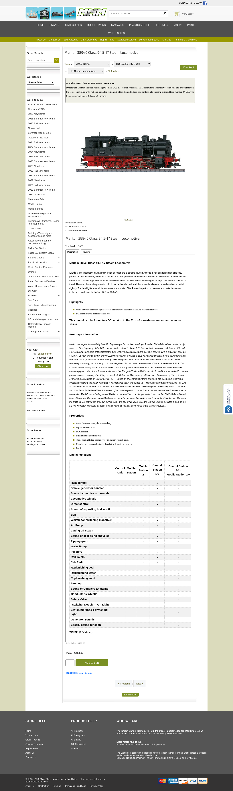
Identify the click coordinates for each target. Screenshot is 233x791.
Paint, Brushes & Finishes (41, 281)
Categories (73, 25)
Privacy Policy (96, 786)
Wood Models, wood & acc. (42, 286)
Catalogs (32, 309)
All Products (113, 71)
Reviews (86, 252)
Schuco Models (36, 257)
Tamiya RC (117, 25)
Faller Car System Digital (41, 253)
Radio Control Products (40, 267)
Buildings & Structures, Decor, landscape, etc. (44, 222)
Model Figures (35, 208)
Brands (55, 25)
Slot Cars (33, 300)
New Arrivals (34, 128)
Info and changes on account (43, 319)
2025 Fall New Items (39, 123)
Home (40, 25)
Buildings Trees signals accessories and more (40, 234)
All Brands (76, 739)
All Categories (78, 735)
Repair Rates (107, 39)
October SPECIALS (38, 137)
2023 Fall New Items (39, 156)
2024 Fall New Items (39, 142)
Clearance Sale (36, 199)
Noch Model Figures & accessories (40, 215)
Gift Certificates (89, 39)
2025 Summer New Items (41, 118)
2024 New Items (36, 151)
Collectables (34, 228)
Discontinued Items (149, 39)
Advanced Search (126, 39)
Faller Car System (37, 248)
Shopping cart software (91, 779)
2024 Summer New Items (41, 147)
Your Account (71, 39)
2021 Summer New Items (41, 189)
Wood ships (116, 33)
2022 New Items (36, 180)
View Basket (188, 14)
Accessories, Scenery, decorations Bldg (39, 242)
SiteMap (166, 39)
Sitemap (75, 748)
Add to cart (92, 662)
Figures (161, 25)
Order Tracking (32, 739)
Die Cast (32, 290)
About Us (41, 39)
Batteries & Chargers (39, 314)
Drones (32, 271)
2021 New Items (36, 194)
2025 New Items (36, 114)
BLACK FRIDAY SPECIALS (42, 104)
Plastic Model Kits (37, 262)
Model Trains (35, 204)
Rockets (32, 295)
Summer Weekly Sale (39, 132)
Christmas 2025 (36, 109)
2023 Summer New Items (41, 161)
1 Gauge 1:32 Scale (38, 331)
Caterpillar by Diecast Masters (39, 325)
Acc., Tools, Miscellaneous (42, 305)
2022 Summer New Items (41, 175)
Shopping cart (45, 353)
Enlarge (129, 219)
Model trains (96, 25)
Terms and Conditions (185, 39)
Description (72, 252)
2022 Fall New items (39, 170)
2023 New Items (36, 166)
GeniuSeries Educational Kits (43, 276)
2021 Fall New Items (39, 185)
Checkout (42, 366)
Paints (191, 25)
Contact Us (54, 39)
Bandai (177, 25)
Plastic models (140, 25)
